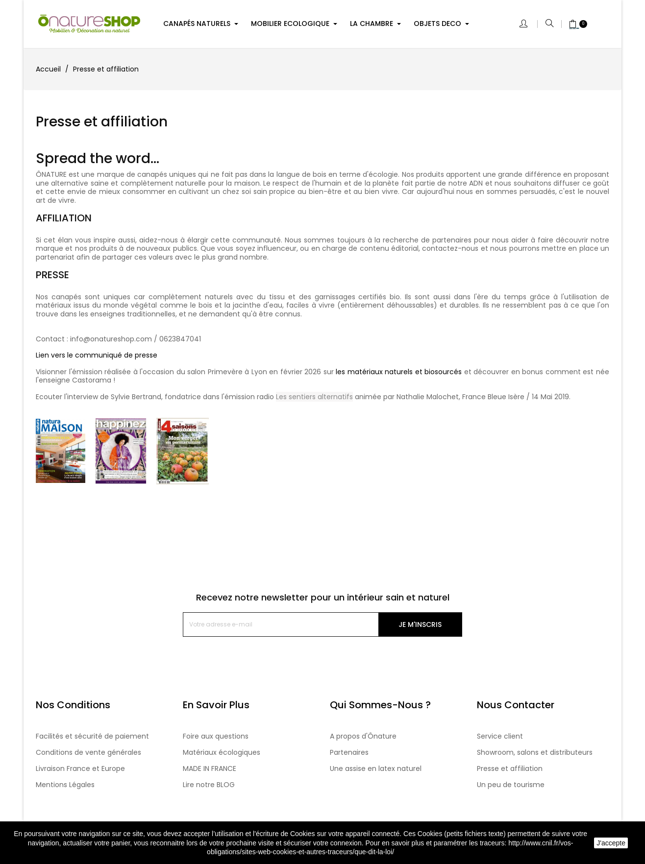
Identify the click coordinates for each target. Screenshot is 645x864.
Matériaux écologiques (221, 752)
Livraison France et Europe (80, 768)
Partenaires (349, 752)
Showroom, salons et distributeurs (535, 752)
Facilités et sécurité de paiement (92, 736)
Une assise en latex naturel (376, 768)
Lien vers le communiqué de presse (96, 355)
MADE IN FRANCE (209, 768)
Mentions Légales (65, 785)
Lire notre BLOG (209, 785)
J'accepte (610, 843)
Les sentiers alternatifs (314, 397)
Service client (500, 736)
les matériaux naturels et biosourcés (399, 372)
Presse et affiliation (510, 768)
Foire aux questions (215, 736)
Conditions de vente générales (88, 752)
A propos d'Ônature (363, 736)
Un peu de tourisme (511, 785)
